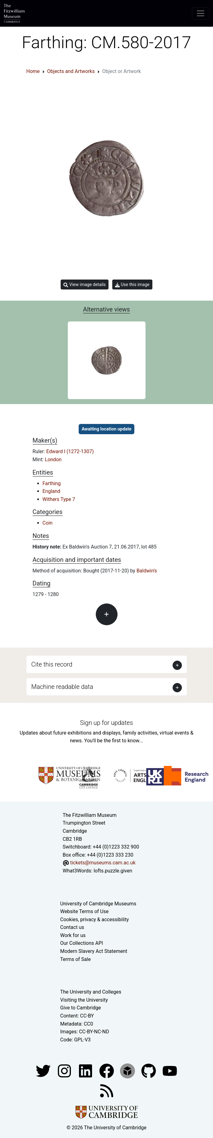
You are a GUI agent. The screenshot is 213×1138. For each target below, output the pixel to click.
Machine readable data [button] (62, 686)
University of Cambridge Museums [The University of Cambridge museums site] (98, 904)
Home (33, 71)
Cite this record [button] (51, 664)
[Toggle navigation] (200, 13)
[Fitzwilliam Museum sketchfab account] (128, 1071)
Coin (48, 523)
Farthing (52, 483)
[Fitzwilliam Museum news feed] (107, 1091)
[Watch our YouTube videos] (170, 1071)
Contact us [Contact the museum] (72, 927)
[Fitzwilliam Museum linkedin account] (107, 1071)
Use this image (132, 284)
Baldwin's (147, 571)
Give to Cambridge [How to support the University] (80, 1008)
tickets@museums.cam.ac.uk (102, 863)
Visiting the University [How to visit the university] (84, 1000)
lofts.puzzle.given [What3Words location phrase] (113, 871)
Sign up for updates (106, 722)
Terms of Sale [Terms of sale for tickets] (75, 959)
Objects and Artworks (71, 71)
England (51, 491)
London (53, 459)
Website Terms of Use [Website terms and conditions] (84, 911)
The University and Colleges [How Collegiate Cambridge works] (90, 992)
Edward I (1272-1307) (70, 451)
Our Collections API (81, 943)
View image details (84, 284)
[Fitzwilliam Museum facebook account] (86, 1071)
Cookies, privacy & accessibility (94, 919)
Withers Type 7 (59, 499)
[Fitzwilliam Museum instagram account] (65, 1071)
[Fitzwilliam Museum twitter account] (43, 1071)
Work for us (73, 935)
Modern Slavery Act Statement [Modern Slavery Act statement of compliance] (93, 951)
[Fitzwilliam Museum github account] (149, 1071)
